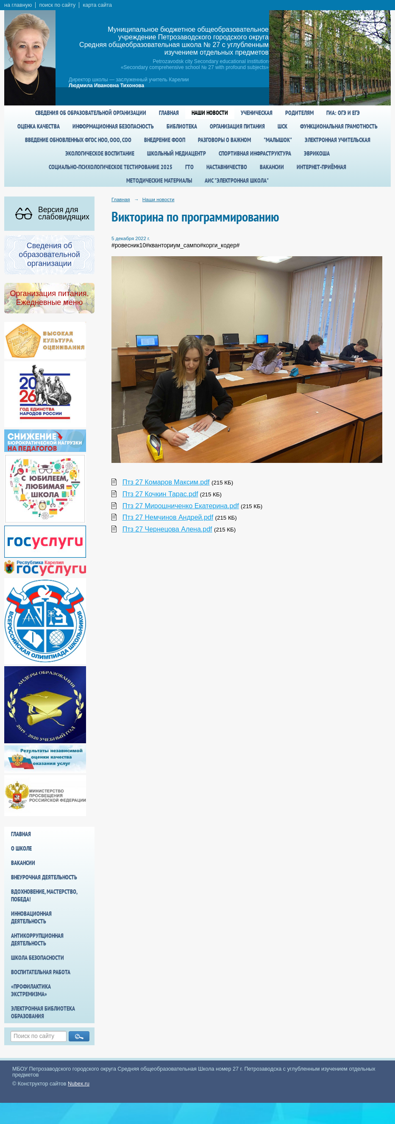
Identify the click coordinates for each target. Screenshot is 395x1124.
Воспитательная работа (40, 972)
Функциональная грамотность (339, 126)
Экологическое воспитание (99, 153)
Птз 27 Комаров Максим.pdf (166, 482)
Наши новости (210, 112)
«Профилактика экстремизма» (31, 990)
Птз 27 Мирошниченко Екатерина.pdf (180, 505)
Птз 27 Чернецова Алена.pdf (167, 529)
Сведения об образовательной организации (90, 112)
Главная (169, 112)
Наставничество (226, 167)
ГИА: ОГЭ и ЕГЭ (343, 112)
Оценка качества (38, 126)
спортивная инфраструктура (255, 153)
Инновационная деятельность (31, 917)
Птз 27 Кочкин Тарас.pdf (160, 494)
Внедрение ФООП (164, 140)
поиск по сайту (57, 5)
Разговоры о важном (224, 140)
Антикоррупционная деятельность (37, 939)
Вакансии (272, 167)
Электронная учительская (337, 140)
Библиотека (182, 126)
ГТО (189, 167)
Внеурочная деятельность (44, 877)
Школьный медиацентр (176, 153)
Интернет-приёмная (321, 167)
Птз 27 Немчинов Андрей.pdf (168, 517)
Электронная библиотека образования (43, 1012)
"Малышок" (278, 140)
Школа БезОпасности (37, 957)
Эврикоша (317, 153)
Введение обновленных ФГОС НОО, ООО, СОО (78, 140)
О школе (21, 848)
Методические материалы (159, 180)
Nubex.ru (78, 1084)
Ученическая (257, 112)
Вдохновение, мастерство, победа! (44, 895)
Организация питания (237, 126)
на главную (18, 5)
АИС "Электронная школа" (237, 180)
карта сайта (97, 5)
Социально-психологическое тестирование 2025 (110, 167)
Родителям (299, 112)
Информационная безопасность (113, 126)
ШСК (282, 126)
